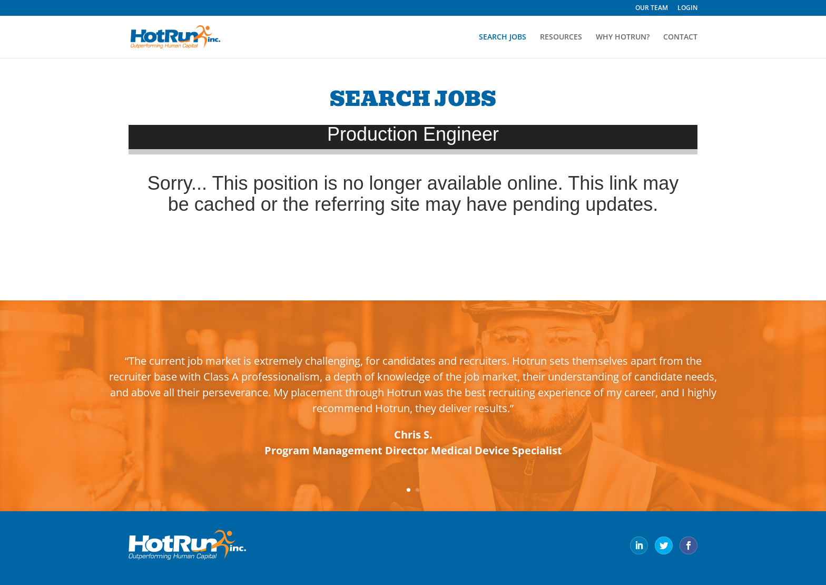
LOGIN (687, 8)
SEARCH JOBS (502, 37)
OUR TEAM (651, 8)
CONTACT (680, 37)
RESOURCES (561, 37)
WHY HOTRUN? (623, 37)
